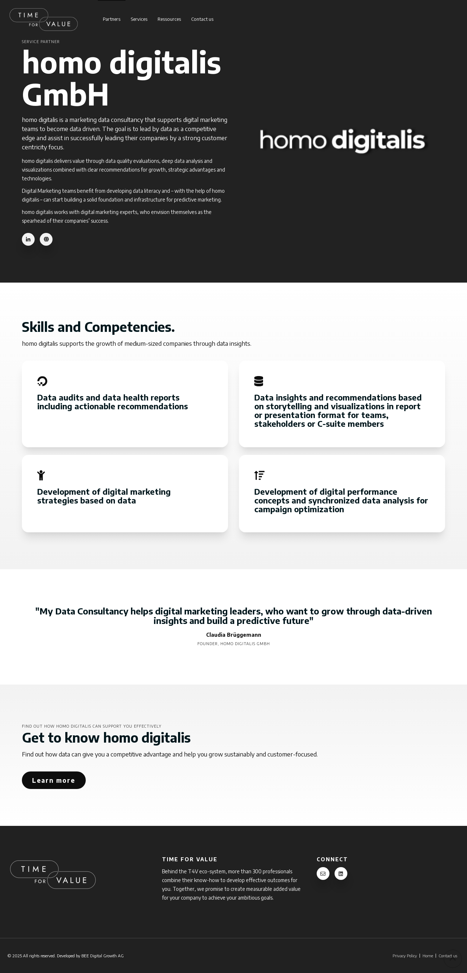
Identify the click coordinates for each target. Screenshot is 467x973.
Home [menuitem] (427, 956)
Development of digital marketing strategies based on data (104, 495)
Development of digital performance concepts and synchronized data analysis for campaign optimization (341, 500)
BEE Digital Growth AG (102, 955)
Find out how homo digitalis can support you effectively (92, 726)
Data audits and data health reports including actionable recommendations (113, 401)
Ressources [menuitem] (169, 19)
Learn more (53, 780)
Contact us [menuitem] (202, 19)
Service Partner (41, 41)
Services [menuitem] (139, 19)
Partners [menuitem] (111, 19)
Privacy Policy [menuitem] (405, 956)
